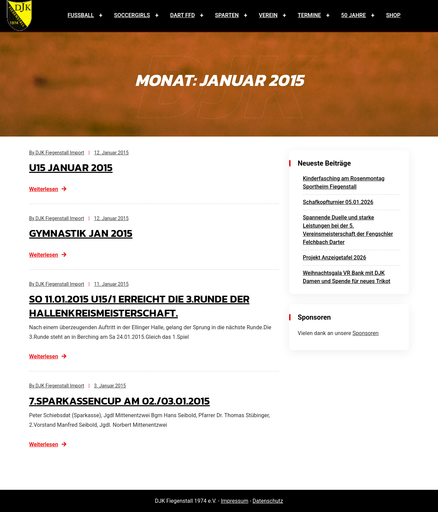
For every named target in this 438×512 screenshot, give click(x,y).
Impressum (234, 501)
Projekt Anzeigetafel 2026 (334, 257)
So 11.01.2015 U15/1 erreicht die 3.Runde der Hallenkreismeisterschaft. (143, 306)
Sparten (227, 15)
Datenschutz (268, 501)
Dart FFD (182, 15)
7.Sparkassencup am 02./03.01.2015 (122, 401)
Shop (393, 15)
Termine (309, 15)
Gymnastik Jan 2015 (82, 233)
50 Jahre (353, 15)
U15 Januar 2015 (72, 167)
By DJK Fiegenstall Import (56, 152)
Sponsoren (365, 333)
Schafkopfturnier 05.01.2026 (338, 202)
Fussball (80, 15)
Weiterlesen (48, 189)
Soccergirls (132, 15)
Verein (268, 15)
